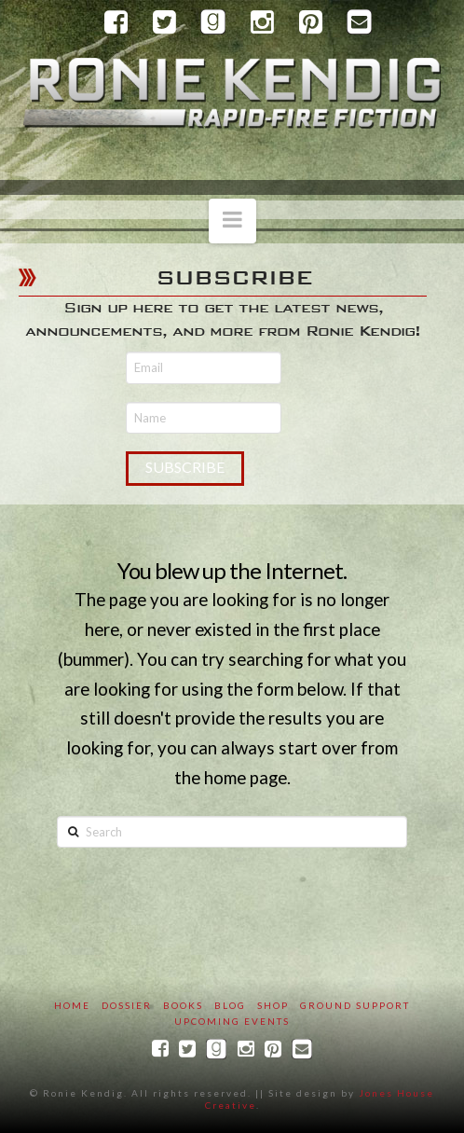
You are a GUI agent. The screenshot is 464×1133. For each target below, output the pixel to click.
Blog (230, 1005)
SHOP (273, 1005)
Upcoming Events (232, 1021)
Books (183, 1005)
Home (72, 1005)
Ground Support (355, 1005)
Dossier (127, 1005)
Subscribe (185, 467)
